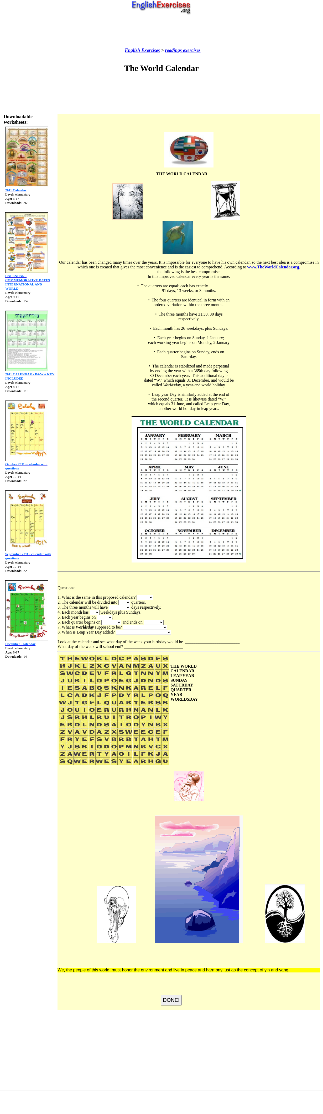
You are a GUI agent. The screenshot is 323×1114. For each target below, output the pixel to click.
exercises (191, 50)
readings (173, 50)
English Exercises (142, 50)
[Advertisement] (161, 31)
